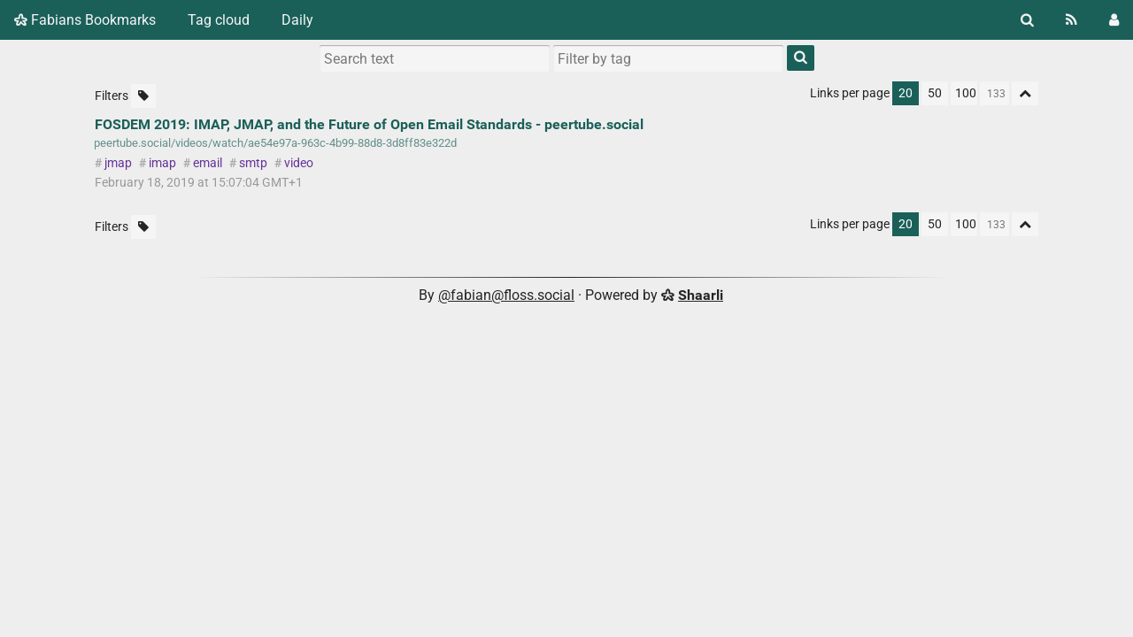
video (298, 163)
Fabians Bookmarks (85, 20)
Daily (297, 20)
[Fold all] (1025, 93)
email (207, 163)
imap (162, 163)
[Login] (1114, 20)
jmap (118, 163)
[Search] (1027, 20)
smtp (253, 163)
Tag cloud (219, 20)
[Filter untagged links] (143, 96)
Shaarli (700, 295)
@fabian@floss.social (506, 295)
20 (905, 93)
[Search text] (435, 58)
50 (935, 93)
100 (965, 93)
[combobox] (668, 58)
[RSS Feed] (1071, 20)
